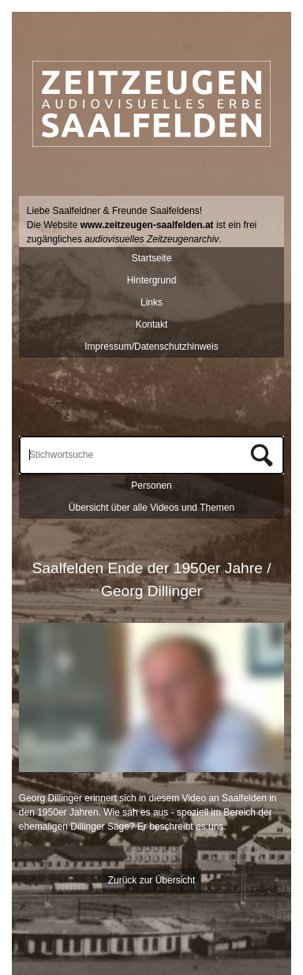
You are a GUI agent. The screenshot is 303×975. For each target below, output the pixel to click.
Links (151, 302)
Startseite (152, 258)
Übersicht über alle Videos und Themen (151, 507)
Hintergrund (152, 280)
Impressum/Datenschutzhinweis (151, 346)
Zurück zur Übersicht (152, 880)
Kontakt (152, 324)
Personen (151, 485)
